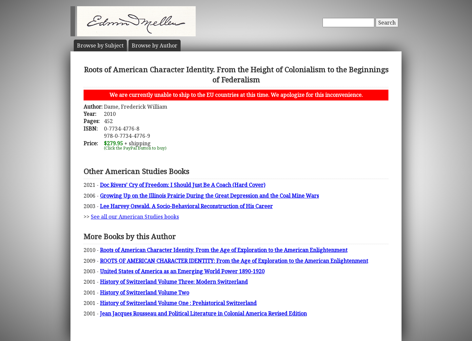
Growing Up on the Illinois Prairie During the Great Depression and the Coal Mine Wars (209, 195)
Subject (100, 45)
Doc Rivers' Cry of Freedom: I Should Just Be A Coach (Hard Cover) (182, 184)
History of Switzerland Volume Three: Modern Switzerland (174, 281)
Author (154, 45)
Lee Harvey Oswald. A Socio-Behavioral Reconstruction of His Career (186, 206)
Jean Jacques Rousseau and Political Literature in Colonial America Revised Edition (203, 313)
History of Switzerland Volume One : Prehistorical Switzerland (178, 303)
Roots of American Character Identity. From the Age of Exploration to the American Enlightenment (223, 250)
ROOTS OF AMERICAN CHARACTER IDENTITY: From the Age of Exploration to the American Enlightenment (234, 260)
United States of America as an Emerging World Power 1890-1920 (182, 271)
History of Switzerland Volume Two (144, 292)
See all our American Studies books (135, 216)
